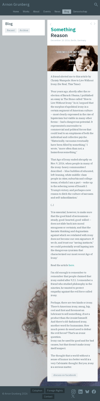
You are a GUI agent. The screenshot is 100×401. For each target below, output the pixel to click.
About (36, 11)
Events (47, 11)
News (57, 11)
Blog (66, 11)
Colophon (37, 390)
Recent (11, 30)
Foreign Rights (55, 390)
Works (26, 11)
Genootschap (80, 11)
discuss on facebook (64, 375)
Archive (24, 30)
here (71, 265)
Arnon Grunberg (16, 4)
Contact (48, 396)
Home (16, 11)
